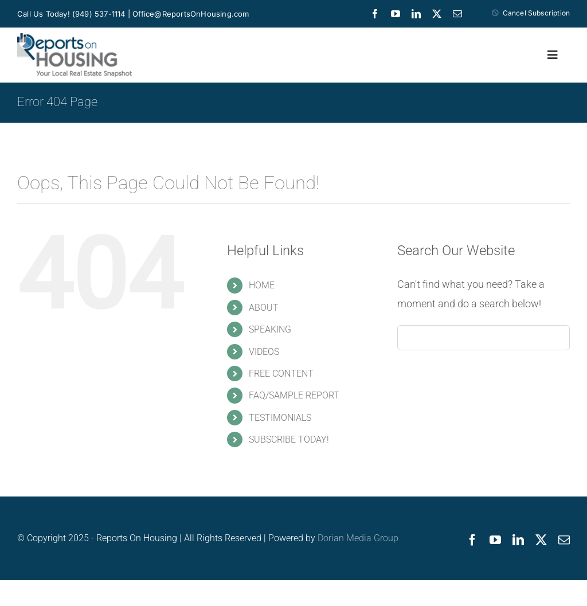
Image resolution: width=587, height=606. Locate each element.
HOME (262, 285)
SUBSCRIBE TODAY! (289, 439)
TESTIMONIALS (280, 417)
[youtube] (395, 13)
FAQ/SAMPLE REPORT (294, 395)
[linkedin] (416, 13)
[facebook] (374, 13)
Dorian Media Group (358, 538)
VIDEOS (264, 351)
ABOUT (264, 307)
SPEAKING (270, 329)
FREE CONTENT (281, 373)
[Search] (409, 337)
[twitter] (436, 13)
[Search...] (483, 337)
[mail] (457, 13)
